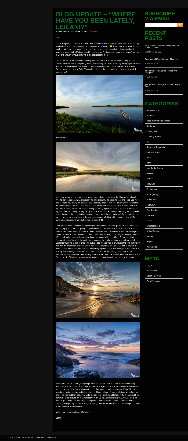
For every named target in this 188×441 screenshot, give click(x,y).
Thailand (150, 215)
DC (148, 142)
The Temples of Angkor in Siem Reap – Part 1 (162, 85)
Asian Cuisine (153, 110)
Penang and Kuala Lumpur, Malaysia (161, 59)
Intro (149, 163)
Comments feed (154, 276)
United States (153, 231)
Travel (149, 221)
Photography (152, 194)
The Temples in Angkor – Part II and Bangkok (161, 72)
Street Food (152, 200)
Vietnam (150, 236)
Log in (149, 265)
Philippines (152, 189)
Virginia (150, 242)
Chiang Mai (152, 131)
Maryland (151, 184)
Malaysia (151, 173)
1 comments (94, 31)
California (151, 126)
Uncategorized (153, 226)
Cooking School (154, 137)
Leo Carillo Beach (155, 168)
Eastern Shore (153, 152)
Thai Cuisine (152, 210)
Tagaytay (151, 205)
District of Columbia (156, 147)
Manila (149, 179)
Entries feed (152, 271)
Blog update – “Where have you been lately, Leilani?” (96, 20)
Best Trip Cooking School (158, 121)
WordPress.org (153, 281)
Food (149, 158)
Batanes (150, 116)
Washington (152, 247)
